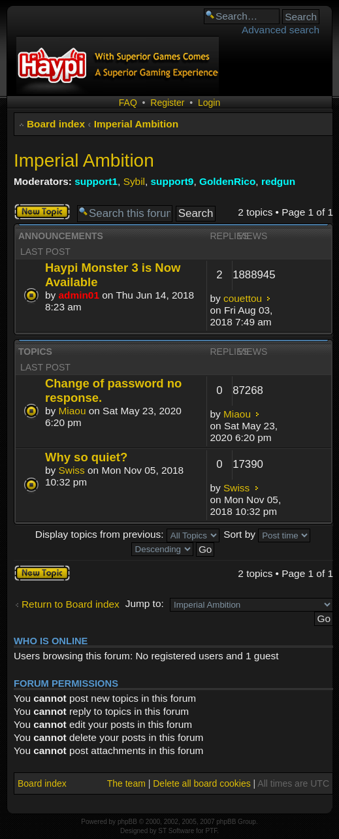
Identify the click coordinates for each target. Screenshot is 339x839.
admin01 (79, 295)
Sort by (266, 534)
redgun (278, 181)
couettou (242, 298)
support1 (96, 181)
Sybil (134, 181)
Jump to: (144, 603)
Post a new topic (42, 211)
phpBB (127, 821)
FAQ (128, 102)
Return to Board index (71, 604)
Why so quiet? (86, 457)
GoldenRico (227, 181)
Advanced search (280, 29)
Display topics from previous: (127, 534)
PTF (211, 830)
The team (126, 783)
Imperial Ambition (136, 123)
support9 (172, 181)
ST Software (176, 830)
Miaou (72, 410)
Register (167, 102)
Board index (56, 123)
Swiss (72, 470)
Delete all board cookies (201, 783)
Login (209, 102)
